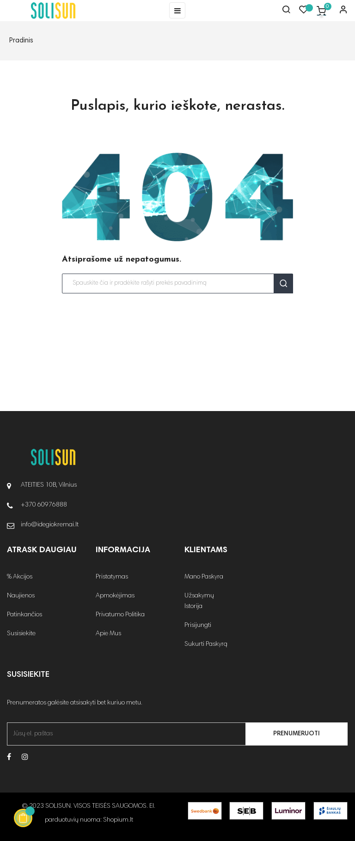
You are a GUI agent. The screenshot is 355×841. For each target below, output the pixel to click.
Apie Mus (108, 634)
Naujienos (21, 596)
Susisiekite (21, 634)
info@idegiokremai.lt (50, 525)
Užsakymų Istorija (199, 601)
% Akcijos (19, 577)
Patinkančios (24, 615)
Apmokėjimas (115, 596)
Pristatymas (112, 577)
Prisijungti (197, 625)
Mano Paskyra (203, 577)
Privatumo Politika (120, 615)
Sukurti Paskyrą (205, 644)
